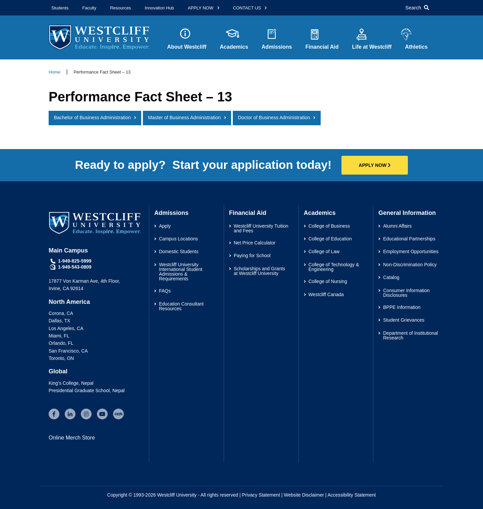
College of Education (330, 238)
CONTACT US (247, 7)
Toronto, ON (61, 358)
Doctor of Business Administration (274, 117)
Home (54, 72)
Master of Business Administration (184, 117)
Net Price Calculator (255, 242)
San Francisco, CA (68, 351)
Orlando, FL (61, 343)
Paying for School (252, 255)
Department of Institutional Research (410, 335)
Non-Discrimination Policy (410, 264)
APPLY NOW (201, 7)
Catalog (391, 277)
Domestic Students (179, 251)
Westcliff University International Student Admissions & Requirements (180, 271)
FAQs (165, 290)
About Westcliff (186, 51)
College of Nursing (328, 281)
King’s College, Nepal (71, 383)
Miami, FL (59, 335)
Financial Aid (321, 51)
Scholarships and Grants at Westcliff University (259, 271)
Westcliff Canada (326, 294)
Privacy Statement (261, 495)
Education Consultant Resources (181, 306)
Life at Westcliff (371, 51)
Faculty (89, 7)
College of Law (324, 251)
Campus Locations (178, 238)
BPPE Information (401, 307)
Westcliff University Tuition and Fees (261, 228)
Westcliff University (177, 495)
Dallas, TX (59, 320)
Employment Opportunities (410, 251)
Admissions (277, 51)
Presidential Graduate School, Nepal (86, 390)
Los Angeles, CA (66, 328)
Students (59, 7)
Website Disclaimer (304, 495)
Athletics (416, 47)
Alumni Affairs (397, 226)
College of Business (329, 226)
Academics (234, 51)
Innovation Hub (159, 7)
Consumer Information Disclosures (406, 293)
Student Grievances (403, 320)
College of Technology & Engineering (334, 267)
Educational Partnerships (409, 238)
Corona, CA (61, 313)
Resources (120, 7)
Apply (165, 226)
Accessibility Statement (352, 495)
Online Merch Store (72, 438)
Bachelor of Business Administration (92, 117)
